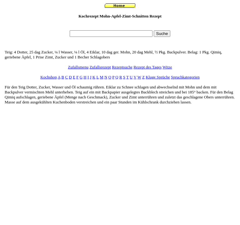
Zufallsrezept (100, 67)
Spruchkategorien (185, 77)
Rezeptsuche (122, 67)
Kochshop (48, 77)
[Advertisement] (120, 26)
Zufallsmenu (78, 67)
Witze (167, 67)
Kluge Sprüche (158, 77)
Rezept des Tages (147, 67)
